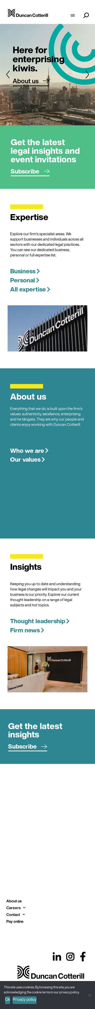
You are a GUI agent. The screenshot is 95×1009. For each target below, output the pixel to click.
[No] (89, 994)
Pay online (15, 921)
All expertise (30, 289)
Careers (15, 907)
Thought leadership (40, 621)
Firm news (27, 630)
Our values (27, 459)
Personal (25, 280)
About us (14, 901)
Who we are (29, 450)
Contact (15, 914)
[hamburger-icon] (72, 16)
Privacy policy (24, 999)
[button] (8, 74)
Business (25, 271)
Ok (7, 999)
